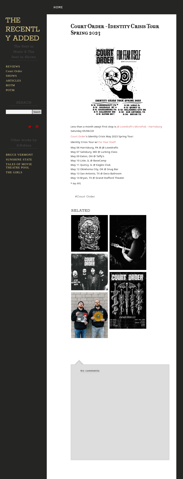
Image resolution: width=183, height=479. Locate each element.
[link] (139, 126)
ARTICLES (13, 80)
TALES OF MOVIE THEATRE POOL (19, 166)
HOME (58, 7)
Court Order (14, 71)
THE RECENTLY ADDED (23, 29)
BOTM (10, 85)
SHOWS (11, 75)
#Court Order (85, 196)
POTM (10, 90)
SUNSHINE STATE (19, 159)
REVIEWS (13, 66)
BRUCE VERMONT (19, 154)
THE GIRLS (14, 172)
